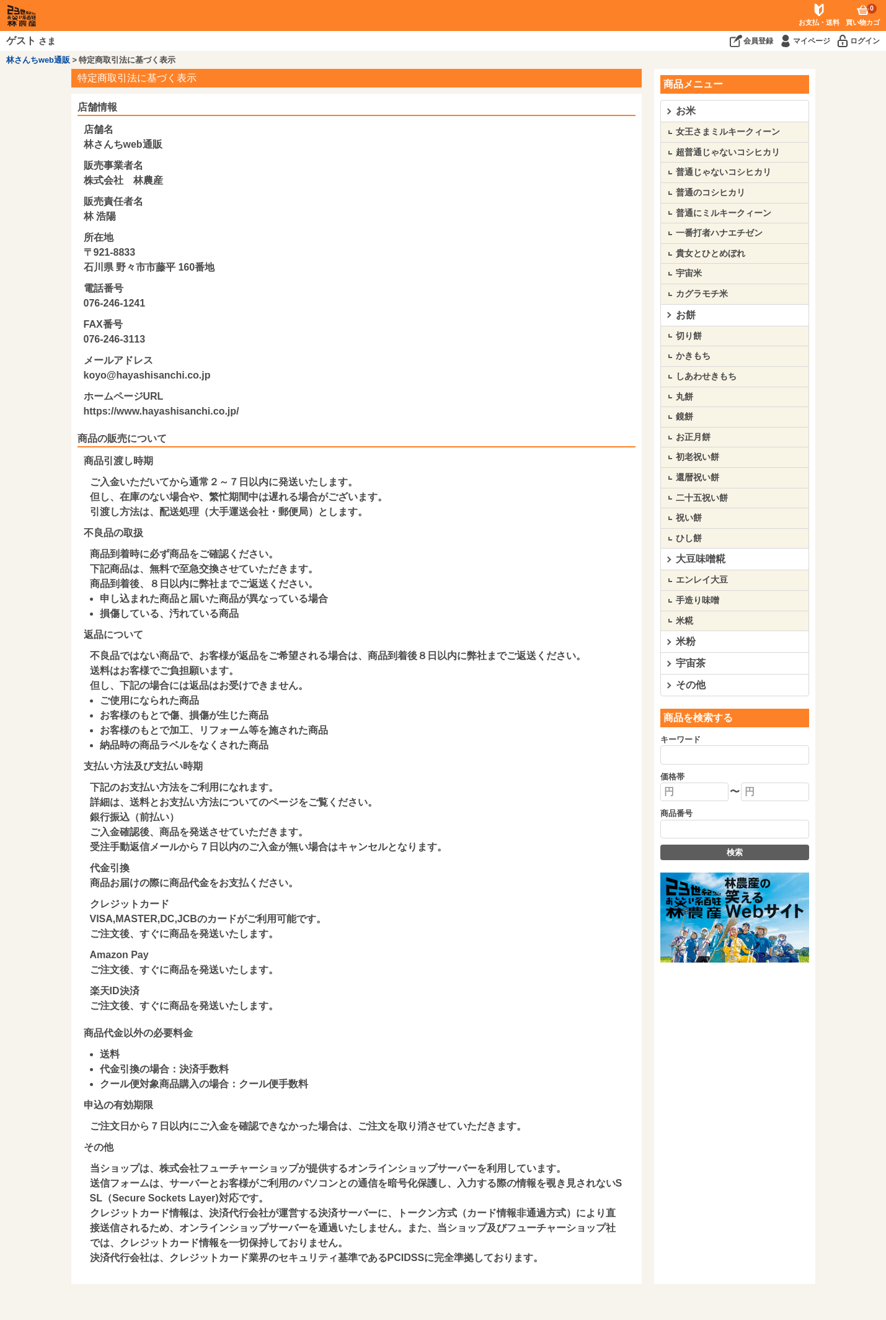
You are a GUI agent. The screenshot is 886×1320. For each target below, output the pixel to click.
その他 (691, 685)
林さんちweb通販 (38, 60)
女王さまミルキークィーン (728, 132)
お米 (686, 111)
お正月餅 (693, 437)
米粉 (686, 641)
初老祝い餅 (697, 457)
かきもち (693, 356)
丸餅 (684, 397)
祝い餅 (689, 518)
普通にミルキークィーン (723, 213)
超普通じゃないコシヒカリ (728, 152)
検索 (735, 852)
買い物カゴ (863, 15)
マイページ (811, 41)
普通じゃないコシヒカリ (723, 172)
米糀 (684, 621)
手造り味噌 (697, 600)
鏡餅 (684, 416)
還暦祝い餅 (697, 477)
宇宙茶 (691, 663)
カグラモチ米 (702, 294)
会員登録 (758, 41)
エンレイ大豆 (702, 580)
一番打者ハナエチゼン (719, 233)
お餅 (686, 315)
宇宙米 (689, 273)
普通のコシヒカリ (710, 192)
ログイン (865, 41)
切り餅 (689, 336)
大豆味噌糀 (700, 559)
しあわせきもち (706, 376)
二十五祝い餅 (702, 498)
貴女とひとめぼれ (710, 253)
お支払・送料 (819, 22)
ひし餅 (689, 538)
